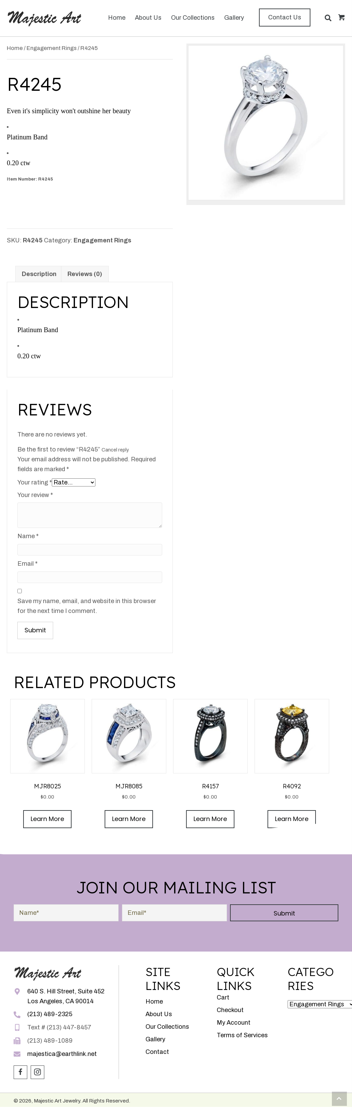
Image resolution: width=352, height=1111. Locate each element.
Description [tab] (39, 274)
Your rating (34, 482)
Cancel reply (115, 449)
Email (27, 563)
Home (15, 48)
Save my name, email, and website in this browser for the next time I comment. (86, 606)
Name (28, 536)
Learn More (47, 819)
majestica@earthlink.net (62, 1053)
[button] (284, 17)
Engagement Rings (52, 48)
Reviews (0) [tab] (84, 274)
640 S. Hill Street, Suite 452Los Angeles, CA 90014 (66, 996)
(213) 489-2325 (49, 1014)
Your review (35, 495)
